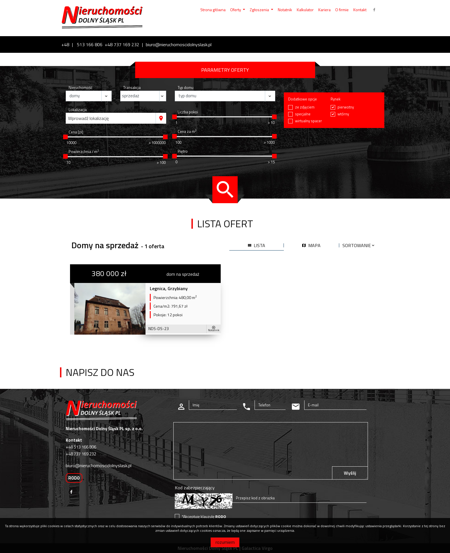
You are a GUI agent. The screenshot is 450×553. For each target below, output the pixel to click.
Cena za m (187, 131)
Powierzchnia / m (84, 151)
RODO (74, 478)
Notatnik (285, 10)
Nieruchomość (80, 87)
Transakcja (132, 87)
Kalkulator (305, 10)
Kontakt (359, 10)
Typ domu (185, 87)
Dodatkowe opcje (302, 99)
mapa (311, 245)
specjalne (303, 114)
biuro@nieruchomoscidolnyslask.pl (179, 44)
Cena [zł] (76, 132)
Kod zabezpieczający (195, 487)
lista (256, 245)
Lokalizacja (78, 109)
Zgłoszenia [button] (260, 10)
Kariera (324, 10)
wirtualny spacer (308, 121)
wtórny (343, 114)
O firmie (342, 10)
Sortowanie (358, 245)
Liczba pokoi (188, 112)
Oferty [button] (236, 10)
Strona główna (213, 10)
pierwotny (346, 107)
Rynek (335, 99)
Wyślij (350, 472)
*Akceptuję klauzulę (204, 516)
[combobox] (111, 118)
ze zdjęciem (305, 107)
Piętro (183, 151)
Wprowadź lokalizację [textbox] (88, 118)
